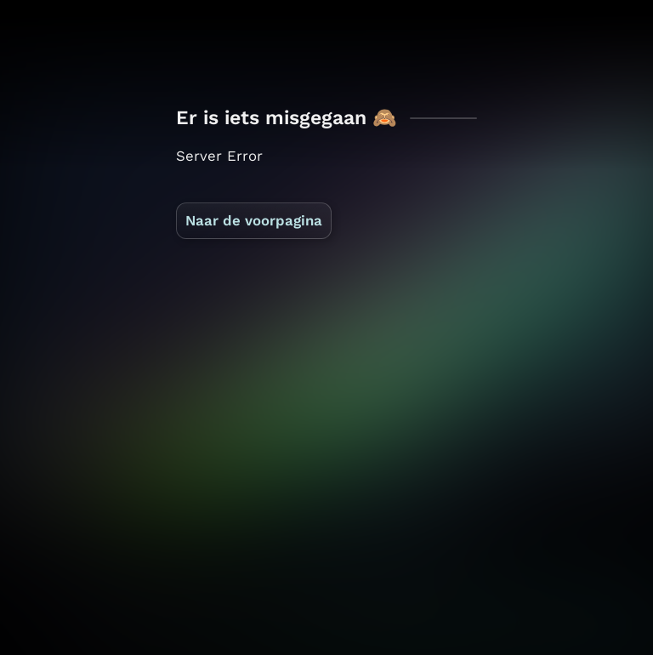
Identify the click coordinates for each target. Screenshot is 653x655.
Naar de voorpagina (253, 220)
